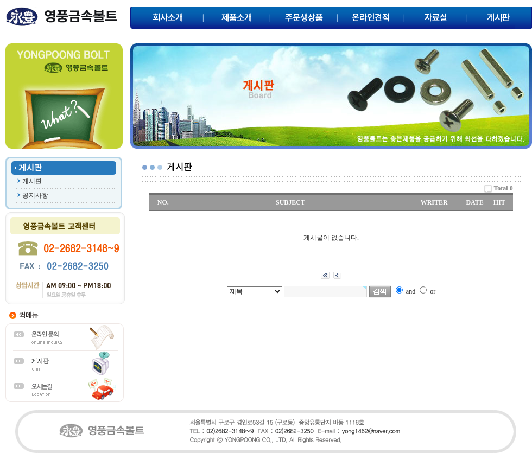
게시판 (32, 181)
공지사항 (35, 195)
